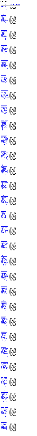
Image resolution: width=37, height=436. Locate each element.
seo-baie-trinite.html (4, 30)
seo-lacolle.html (3, 217)
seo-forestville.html (4, 155)
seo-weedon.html (3, 424)
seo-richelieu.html (4, 339)
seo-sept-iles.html (3, 371)
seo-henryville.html (4, 183)
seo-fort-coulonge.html (4, 156)
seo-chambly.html (3, 82)
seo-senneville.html (4, 370)
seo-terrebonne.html (4, 393)
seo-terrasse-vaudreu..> (4, 392)
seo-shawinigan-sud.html (5, 372)
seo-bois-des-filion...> (4, 55)
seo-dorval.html (3, 130)
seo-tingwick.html (4, 396)
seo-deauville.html (4, 121)
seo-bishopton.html (4, 51)
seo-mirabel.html (3, 278)
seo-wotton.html (3, 431)
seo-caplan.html (3, 79)
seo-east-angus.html (4, 137)
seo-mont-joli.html (4, 280)
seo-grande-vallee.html (4, 172)
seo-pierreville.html (4, 322)
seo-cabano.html (3, 70)
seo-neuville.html (3, 296)
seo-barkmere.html (4, 32)
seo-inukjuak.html (4, 189)
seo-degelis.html (3, 122)
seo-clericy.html (3, 106)
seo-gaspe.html (3, 161)
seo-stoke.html (3, 384)
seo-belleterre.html (4, 46)
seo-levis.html (3, 245)
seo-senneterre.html (4, 369)
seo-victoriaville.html (4, 413)
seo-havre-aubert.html (4, 180)
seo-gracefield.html (4, 166)
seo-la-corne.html (3, 200)
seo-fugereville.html (4, 160)
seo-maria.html (3, 264)
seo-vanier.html (3, 408)
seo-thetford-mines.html (4, 394)
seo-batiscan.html (3, 34)
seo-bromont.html (3, 64)
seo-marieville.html (4, 265)
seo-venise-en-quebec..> (4, 410)
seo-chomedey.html (4, 105)
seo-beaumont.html (4, 39)
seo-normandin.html (4, 303)
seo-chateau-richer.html (4, 94)
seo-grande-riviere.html (4, 171)
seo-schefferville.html (4, 367)
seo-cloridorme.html (4, 108)
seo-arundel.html (3, 18)
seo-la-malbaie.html (4, 203)
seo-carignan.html (3, 80)
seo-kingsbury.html (4, 195)
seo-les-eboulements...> (4, 242)
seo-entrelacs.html (4, 143)
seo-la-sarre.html (3, 212)
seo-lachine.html (3, 215)
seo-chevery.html (3, 100)
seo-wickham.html (4, 429)
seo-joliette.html (3, 190)
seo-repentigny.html (4, 338)
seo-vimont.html (3, 415)
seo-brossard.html (3, 66)
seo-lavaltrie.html (3, 229)
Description (18, 4)
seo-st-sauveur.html (4, 382)
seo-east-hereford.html (4, 140)
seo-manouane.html (4, 260)
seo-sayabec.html (3, 366)
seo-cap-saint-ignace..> (4, 78)
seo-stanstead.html (4, 383)
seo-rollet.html (3, 350)
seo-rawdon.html (3, 336)
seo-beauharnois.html (4, 38)
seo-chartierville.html (4, 93)
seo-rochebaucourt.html (4, 348)
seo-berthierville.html (4, 48)
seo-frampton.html (4, 158)
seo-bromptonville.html (4, 65)
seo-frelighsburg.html (4, 159)
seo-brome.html (3, 63)
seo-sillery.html (3, 379)
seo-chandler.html (3, 85)
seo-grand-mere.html (4, 168)
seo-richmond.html (4, 340)
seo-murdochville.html (4, 290)
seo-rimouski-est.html (4, 342)
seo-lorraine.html (3, 248)
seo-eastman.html (3, 142)
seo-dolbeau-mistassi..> (4, 127)
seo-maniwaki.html (4, 259)
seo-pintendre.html (4, 324)
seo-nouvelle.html (3, 306)
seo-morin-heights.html (4, 289)
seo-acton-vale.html (4, 8)
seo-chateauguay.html (4, 95)
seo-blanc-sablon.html (4, 54)
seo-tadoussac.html (4, 387)
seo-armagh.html (3, 17)
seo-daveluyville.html (4, 120)
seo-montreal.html (4, 288)
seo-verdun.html (3, 412)
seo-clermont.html (4, 107)
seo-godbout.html (3, 165)
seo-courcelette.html (4, 114)
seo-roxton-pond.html (4, 356)
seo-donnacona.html (4, 129)
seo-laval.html (3, 228)
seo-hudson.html (3, 185)
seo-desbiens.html (3, 124)
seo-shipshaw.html (4, 378)
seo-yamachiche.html (4, 432)
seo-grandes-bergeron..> (4, 173)
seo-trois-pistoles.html (4, 397)
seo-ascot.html (3, 21)
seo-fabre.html (3, 146)
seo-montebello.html (4, 286)
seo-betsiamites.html (4, 49)
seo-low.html (3, 251)
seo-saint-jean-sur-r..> (4, 362)
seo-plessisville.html (4, 326)
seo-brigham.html (3, 62)
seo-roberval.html (3, 347)
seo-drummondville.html (5, 131)
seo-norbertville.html (4, 302)
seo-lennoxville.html (4, 236)
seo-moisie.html (3, 279)
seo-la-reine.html (3, 211)
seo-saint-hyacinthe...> (4, 361)
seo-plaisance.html (4, 325)
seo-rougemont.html (4, 352)
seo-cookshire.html (4, 113)
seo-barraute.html (3, 33)
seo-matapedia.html (4, 274)
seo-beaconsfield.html (4, 35)
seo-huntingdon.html (4, 187)
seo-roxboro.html (3, 354)
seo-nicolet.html (3, 301)
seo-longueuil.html (4, 246)
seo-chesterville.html (4, 99)
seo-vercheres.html (4, 411)
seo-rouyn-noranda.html (4, 353)
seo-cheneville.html (4, 98)
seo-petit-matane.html (4, 319)
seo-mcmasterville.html (4, 275)
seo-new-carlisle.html (4, 297)
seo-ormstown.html (4, 310)
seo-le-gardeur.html (4, 233)
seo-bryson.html (3, 67)
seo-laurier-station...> (4, 226)
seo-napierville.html (4, 293)
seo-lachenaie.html (4, 214)
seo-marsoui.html (3, 266)
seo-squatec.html (3, 381)
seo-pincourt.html (3, 323)
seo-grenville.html (4, 176)
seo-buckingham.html (4, 68)
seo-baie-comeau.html (4, 24)
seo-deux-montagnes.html (5, 125)
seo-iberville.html (3, 188)
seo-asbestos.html (3, 19)
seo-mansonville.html (4, 262)
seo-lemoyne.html (3, 235)
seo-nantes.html (3, 292)
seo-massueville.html (4, 271)
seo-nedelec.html (3, 295)
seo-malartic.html (3, 258)
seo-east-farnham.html (4, 139)
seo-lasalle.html (3, 221)
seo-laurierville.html (4, 227)
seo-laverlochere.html (4, 230)
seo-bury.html (3, 69)
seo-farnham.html (3, 150)
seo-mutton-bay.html (4, 291)
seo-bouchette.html (4, 61)
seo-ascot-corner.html (4, 20)
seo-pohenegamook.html (5, 327)
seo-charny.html (3, 92)
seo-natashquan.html (4, 294)
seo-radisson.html (3, 335)
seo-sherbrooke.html (4, 376)
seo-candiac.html (3, 75)
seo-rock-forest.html (4, 349)
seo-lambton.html (3, 219)
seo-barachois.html (4, 31)
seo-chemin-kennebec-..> (5, 97)
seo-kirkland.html (3, 197)
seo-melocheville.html (4, 276)
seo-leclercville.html (4, 234)
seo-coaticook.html (4, 110)
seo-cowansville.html (4, 116)
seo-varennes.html (4, 409)
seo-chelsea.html (3, 96)
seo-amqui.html (3, 14)
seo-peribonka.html (4, 318)
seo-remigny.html (3, 337)
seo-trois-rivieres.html (4, 398)
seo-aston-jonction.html (4, 22)
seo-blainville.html (4, 53)
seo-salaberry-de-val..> (4, 363)
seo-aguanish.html (4, 9)
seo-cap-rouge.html (4, 77)
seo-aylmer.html (3, 23)
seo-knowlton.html (4, 198)
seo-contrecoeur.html (4, 112)
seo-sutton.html (3, 386)
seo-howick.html (3, 184)
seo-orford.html (3, 309)
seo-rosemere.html (4, 351)
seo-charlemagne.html (4, 90)
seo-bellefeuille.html (4, 45)
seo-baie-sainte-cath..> (4, 29)
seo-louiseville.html (4, 250)
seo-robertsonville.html (4, 346)
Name (5, 4)
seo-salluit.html (3, 364)
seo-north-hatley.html (4, 305)
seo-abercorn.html (4, 7)
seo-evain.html (3, 145)
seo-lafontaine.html (4, 218)
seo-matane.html (3, 273)
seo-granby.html (3, 167)
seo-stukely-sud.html (4, 385)
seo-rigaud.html (3, 341)
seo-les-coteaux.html (4, 241)
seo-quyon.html (3, 334)
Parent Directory (3, 6)
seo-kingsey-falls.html (4, 196)
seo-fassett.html (3, 151)
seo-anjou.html (3, 16)
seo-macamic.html (4, 256)
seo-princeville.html (4, 332)
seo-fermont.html (3, 153)
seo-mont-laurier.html (4, 281)
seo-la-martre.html (4, 204)
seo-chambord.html (4, 83)
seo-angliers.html (3, 15)
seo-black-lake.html (4, 52)
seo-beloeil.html (3, 47)
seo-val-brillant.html (4, 402)
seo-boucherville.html (4, 60)
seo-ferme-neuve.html (4, 152)
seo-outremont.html (4, 312)
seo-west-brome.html (4, 426)
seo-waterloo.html (4, 422)
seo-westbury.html (4, 427)
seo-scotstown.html (4, 368)
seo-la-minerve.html (4, 205)
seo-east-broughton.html (4, 138)
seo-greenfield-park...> (4, 175)
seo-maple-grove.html (4, 263)
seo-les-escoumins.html (4, 243)
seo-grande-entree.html (4, 170)
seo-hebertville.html (4, 181)
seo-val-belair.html (4, 401)
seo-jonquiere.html (4, 191)
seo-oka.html (3, 307)
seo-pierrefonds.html (4, 321)
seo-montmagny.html (4, 287)
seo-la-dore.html (3, 201)
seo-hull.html (3, 186)
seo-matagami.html (4, 272)
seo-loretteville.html (4, 247)
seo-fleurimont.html (4, 154)
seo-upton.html (3, 399)
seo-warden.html (3, 417)
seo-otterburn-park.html (4, 311)
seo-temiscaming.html (4, 391)
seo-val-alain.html (4, 400)
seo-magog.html (3, 257)
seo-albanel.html (3, 10)
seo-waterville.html (4, 423)
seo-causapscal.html (4, 81)
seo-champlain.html (4, 84)
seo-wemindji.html (4, 425)
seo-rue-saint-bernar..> (4, 357)
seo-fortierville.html (4, 157)
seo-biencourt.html (4, 50)
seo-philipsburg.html (4, 320)
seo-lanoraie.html (3, 220)
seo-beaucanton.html (4, 36)
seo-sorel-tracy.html (4, 380)
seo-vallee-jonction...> (4, 407)
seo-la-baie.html (3, 199)
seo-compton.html (4, 111)
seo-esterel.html (3, 144)
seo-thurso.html (3, 395)
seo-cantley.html (3, 76)
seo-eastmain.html (4, 141)
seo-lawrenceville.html (4, 231)
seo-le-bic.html (3, 232)
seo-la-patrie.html (3, 206)
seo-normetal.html (4, 304)
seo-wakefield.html (4, 416)
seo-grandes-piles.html (4, 174)
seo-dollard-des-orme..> (4, 128)
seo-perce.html (3, 317)
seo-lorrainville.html (4, 249)
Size (15, 4)
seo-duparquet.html (4, 135)
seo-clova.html (3, 109)
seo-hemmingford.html (4, 182)
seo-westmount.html (4, 428)
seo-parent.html (3, 316)
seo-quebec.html (3, 333)
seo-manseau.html (4, 261)
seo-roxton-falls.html (4, 355)
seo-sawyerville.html (4, 365)
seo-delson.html (3, 123)
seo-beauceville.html (4, 37)
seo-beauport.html (4, 40)
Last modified (12, 4)
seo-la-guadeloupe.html (4, 202)
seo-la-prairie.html (4, 210)
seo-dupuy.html (3, 136)
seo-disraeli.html (3, 126)
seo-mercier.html (3, 277)
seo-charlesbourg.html (4, 91)
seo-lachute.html (3, 216)
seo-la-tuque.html (3, 213)
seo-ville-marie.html (4, 414)
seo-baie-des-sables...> (4, 25)
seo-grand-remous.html (4, 169)
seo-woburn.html (3, 430)
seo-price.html (3, 331)
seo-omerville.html (4, 308)
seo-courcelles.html (4, 115)
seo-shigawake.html (4, 377)
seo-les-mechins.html (4, 244)
